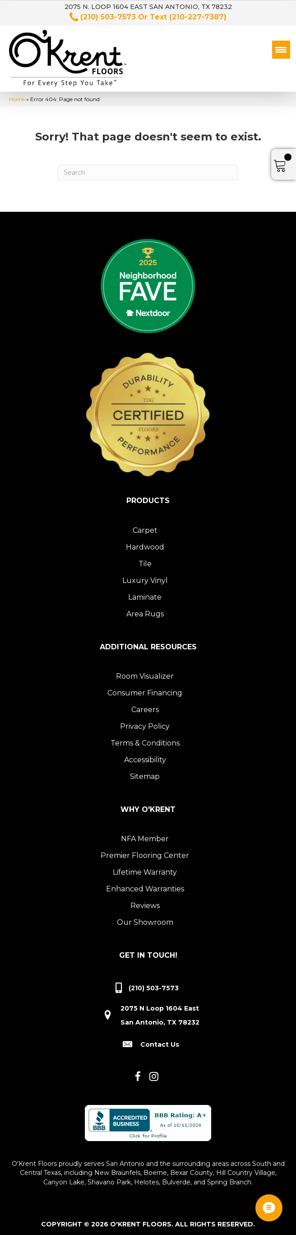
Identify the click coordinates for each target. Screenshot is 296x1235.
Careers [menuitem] (145, 706)
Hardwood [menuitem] (145, 544)
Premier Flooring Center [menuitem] (145, 852)
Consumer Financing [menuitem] (144, 689)
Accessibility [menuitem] (145, 756)
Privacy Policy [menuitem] (145, 723)
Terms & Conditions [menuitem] (145, 740)
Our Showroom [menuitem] (145, 919)
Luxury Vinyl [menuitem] (145, 577)
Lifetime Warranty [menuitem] (145, 869)
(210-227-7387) (198, 17)
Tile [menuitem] (145, 560)
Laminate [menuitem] (145, 594)
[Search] (148, 169)
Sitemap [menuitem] (145, 773)
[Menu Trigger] (281, 50)
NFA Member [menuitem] (145, 836)
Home (17, 96)
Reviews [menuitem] (145, 903)
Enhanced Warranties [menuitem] (145, 886)
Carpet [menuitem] (145, 527)
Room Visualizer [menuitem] (145, 673)
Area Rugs (145, 610)
